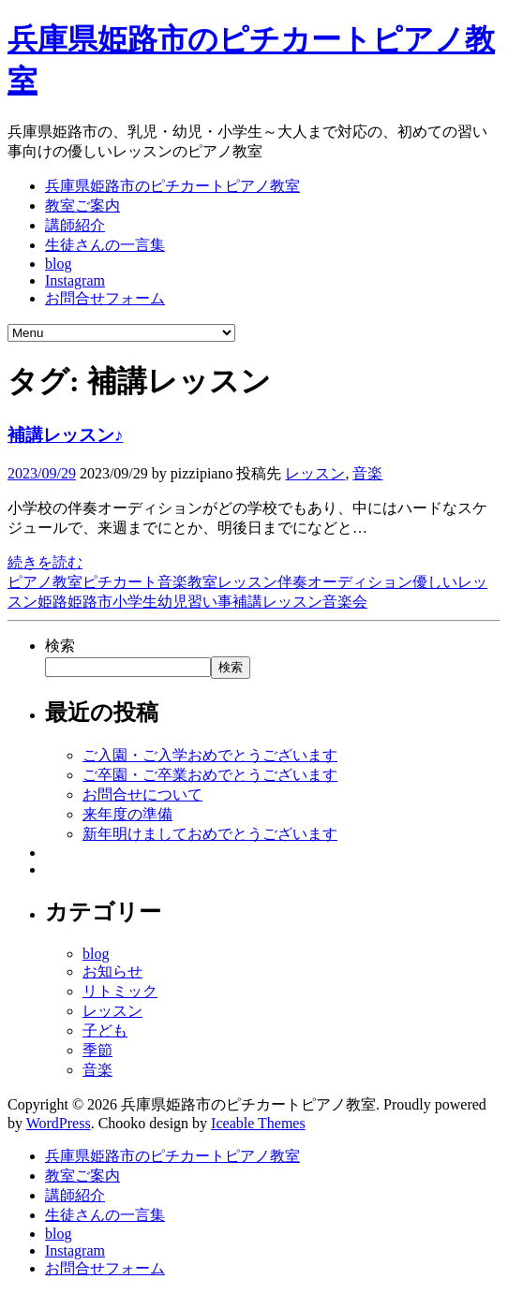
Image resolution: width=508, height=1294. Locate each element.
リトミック (119, 991)
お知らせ (112, 971)
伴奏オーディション (344, 582)
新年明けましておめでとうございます (209, 834)
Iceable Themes (258, 1123)
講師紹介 (75, 225)
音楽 (367, 473)
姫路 (52, 602)
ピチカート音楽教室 (149, 582)
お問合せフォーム (105, 298)
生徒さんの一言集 (105, 245)
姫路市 (89, 602)
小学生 (134, 602)
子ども (104, 1030)
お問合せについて (142, 794)
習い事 (209, 602)
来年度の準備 (127, 814)
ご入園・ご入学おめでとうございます (209, 755)
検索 (60, 646)
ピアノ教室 (44, 582)
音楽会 (344, 602)
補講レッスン (277, 602)
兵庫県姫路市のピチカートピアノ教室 (172, 186)
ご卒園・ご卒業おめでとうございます (209, 775)
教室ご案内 (82, 205)
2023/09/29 (41, 473)
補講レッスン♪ (65, 435)
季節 (97, 1050)
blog (58, 264)
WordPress (58, 1123)
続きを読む (44, 562)
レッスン (315, 473)
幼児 (172, 602)
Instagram (75, 280)
